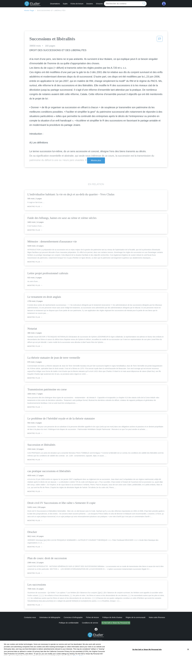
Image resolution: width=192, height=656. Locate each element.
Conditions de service (90, 623)
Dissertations (55, 4)
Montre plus (96, 160)
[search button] (144, 3)
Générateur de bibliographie (49, 617)
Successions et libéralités (51, 10)
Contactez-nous (30, 617)
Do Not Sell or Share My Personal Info (116, 623)
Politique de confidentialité (68, 623)
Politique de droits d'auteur (112, 617)
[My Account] (164, 4)
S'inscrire (99, 4)
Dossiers (89, 4)
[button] (160, 39)
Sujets (65, 4)
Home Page (29, 10)
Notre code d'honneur (157, 617)
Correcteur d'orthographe (73, 617)
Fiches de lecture (77, 4)
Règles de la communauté (135, 617)
